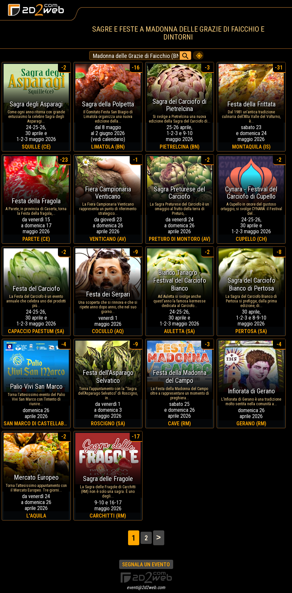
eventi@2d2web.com (146, 587)
